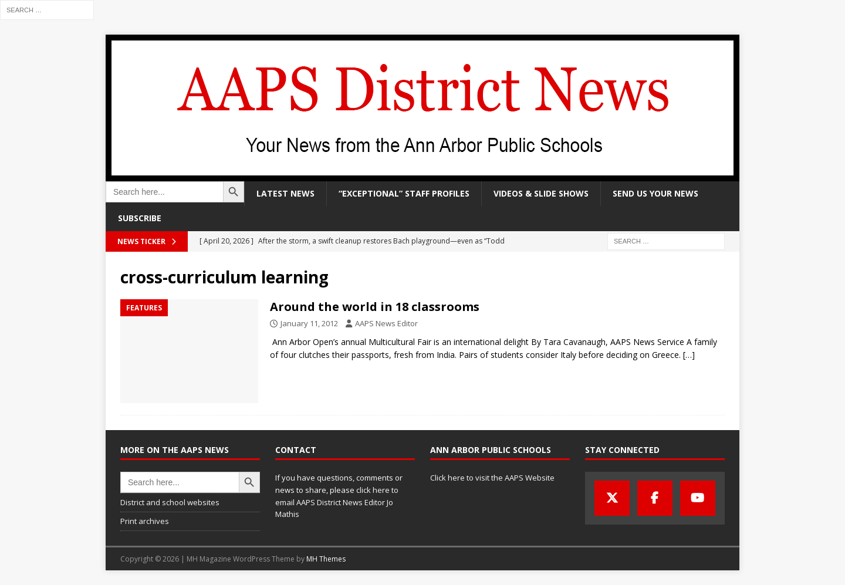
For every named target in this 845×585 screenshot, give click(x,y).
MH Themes (326, 559)
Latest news (285, 193)
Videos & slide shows (541, 193)
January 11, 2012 (309, 323)
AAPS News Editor (386, 323)
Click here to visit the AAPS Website (492, 477)
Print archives (144, 521)
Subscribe (139, 218)
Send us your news (655, 193)
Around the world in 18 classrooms (374, 307)
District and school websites (169, 502)
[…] (689, 354)
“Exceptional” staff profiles (404, 193)
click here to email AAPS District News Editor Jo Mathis (336, 502)
